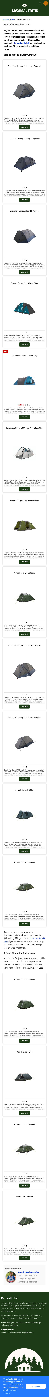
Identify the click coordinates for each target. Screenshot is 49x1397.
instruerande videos (31, 1318)
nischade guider (7, 1318)
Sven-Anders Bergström (28, 1272)
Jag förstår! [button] (35, 1386)
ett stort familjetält (20, 43)
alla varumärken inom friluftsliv (18, 1308)
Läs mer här (24, 127)
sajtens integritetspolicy (24, 1332)
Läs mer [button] (7, 1393)
